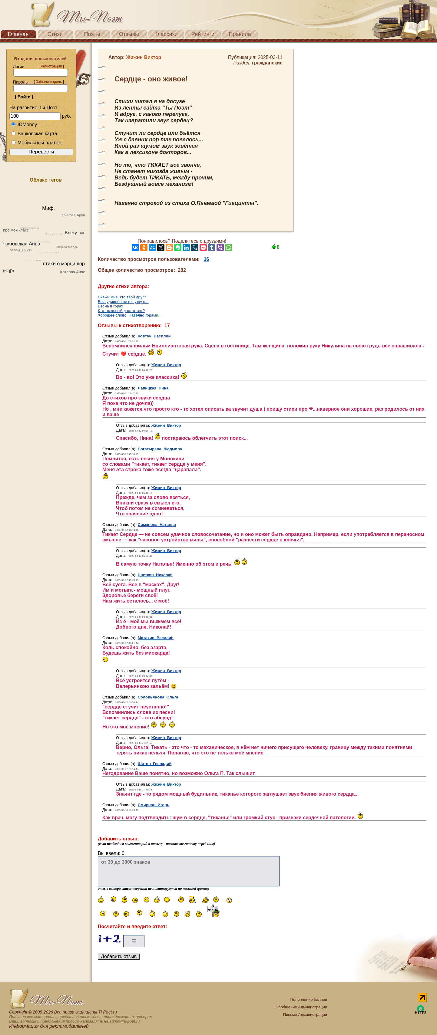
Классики (166, 34)
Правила (240, 34)
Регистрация (51, 66)
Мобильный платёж (36, 142)
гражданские (267, 62)
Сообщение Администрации (301, 1007)
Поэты (92, 34)
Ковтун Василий (154, 336)
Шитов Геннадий (155, 763)
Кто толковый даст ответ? (121, 310)
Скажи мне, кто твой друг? (122, 297)
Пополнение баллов (308, 999)
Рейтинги (202, 34)
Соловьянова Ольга (158, 697)
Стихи (55, 34)
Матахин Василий (156, 638)
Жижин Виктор (166, 365)
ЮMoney (24, 124)
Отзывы (129, 34)
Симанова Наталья (157, 524)
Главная (18, 34)
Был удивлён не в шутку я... (123, 301)
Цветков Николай (155, 575)
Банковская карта (34, 133)
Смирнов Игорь (153, 805)
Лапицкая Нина (153, 388)
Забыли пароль (49, 82)
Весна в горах (110, 306)
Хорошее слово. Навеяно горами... (129, 315)
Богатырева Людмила (160, 449)
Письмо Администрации (305, 1014)
